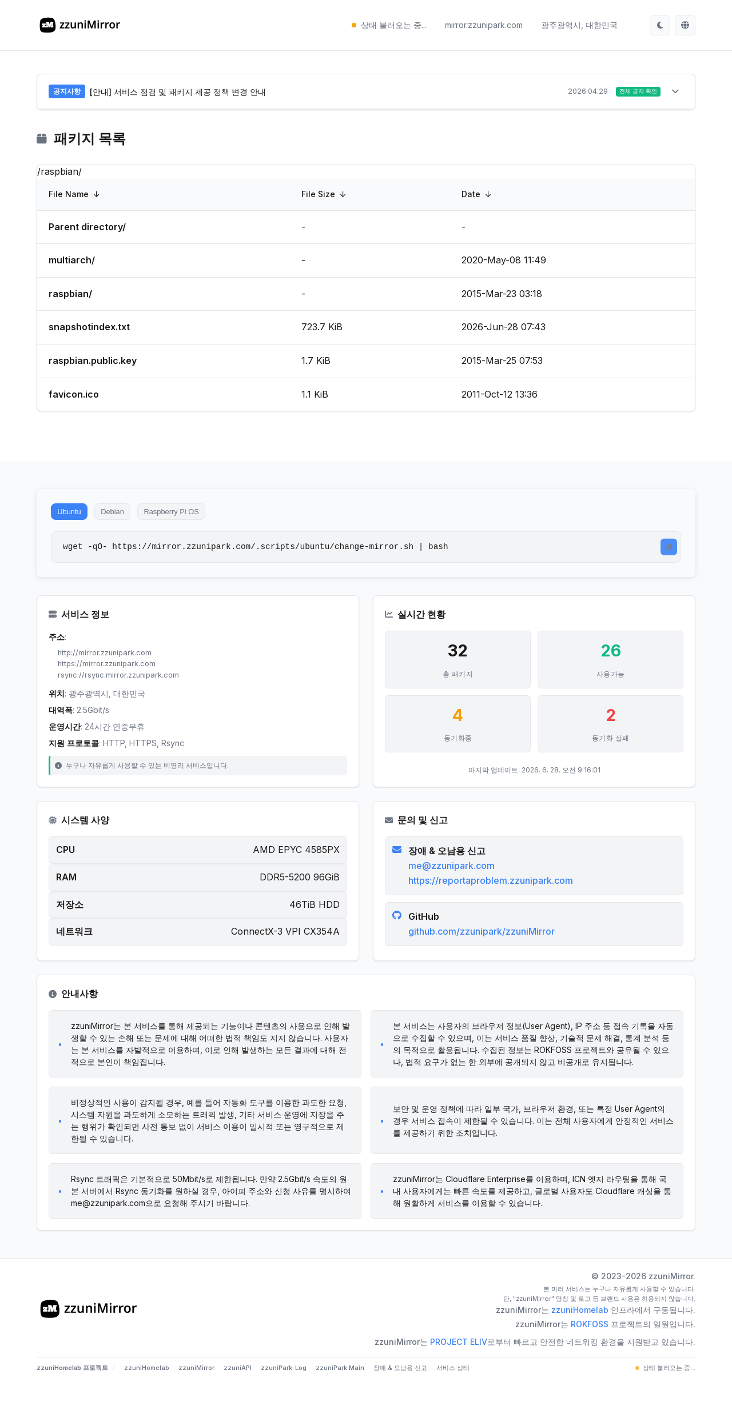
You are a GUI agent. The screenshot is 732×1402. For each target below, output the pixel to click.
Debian (126, 516)
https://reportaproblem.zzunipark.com (493, 894)
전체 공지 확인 (633, 92)
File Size (318, 196)
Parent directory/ (87, 228)
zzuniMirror (196, 1386)
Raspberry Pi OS (197, 516)
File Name (69, 196)
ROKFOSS (589, 1342)
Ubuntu (74, 516)
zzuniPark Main (340, 1386)
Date (471, 196)
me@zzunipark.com (454, 879)
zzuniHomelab (579, 1328)
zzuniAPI (238, 1386)
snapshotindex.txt (89, 329)
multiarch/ (72, 262)
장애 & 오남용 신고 (400, 1386)
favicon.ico (74, 396)
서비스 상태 (453, 1386)
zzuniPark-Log (284, 1386)
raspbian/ (70, 296)
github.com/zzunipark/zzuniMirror (484, 945)
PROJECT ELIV (458, 1360)
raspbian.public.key (93, 362)
